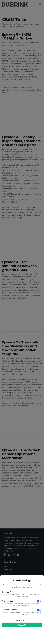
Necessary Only (22, 620)
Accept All (22, 625)
